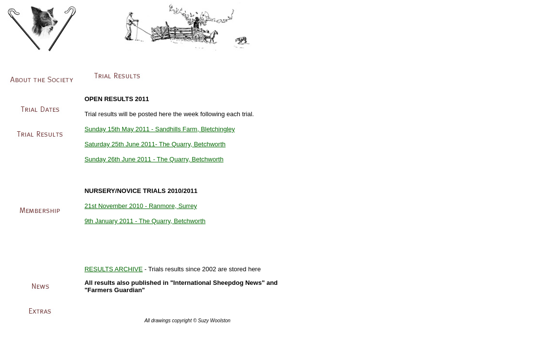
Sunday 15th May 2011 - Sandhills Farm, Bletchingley (160, 129)
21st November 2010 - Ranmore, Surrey (141, 206)
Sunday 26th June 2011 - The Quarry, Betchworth (154, 159)
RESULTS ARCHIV (112, 269)
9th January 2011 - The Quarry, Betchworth (145, 221)
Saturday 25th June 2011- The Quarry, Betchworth (155, 144)
